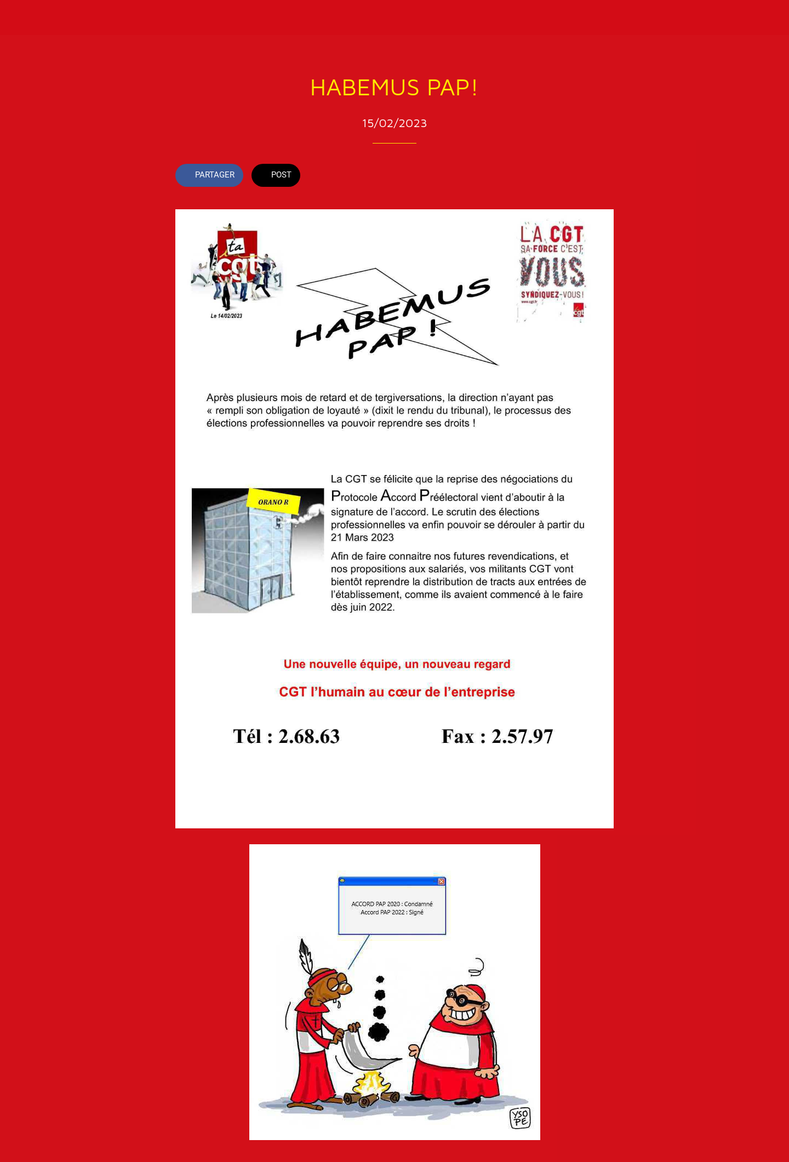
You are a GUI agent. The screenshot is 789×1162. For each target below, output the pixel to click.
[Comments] (600, 176)
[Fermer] (21, 17)
